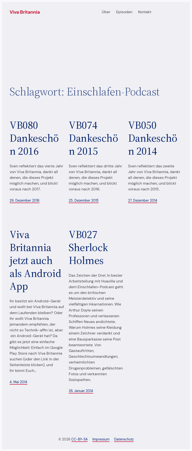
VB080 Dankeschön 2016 (34, 138)
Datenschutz (124, 439)
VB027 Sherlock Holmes (88, 247)
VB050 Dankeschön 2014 (152, 138)
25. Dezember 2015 (84, 200)
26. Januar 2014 (81, 391)
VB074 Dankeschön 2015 (93, 138)
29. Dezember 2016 (25, 200)
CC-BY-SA (79, 439)
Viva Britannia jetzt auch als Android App (35, 260)
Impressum (100, 439)
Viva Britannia (25, 12)
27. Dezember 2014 (142, 200)
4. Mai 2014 (18, 382)
